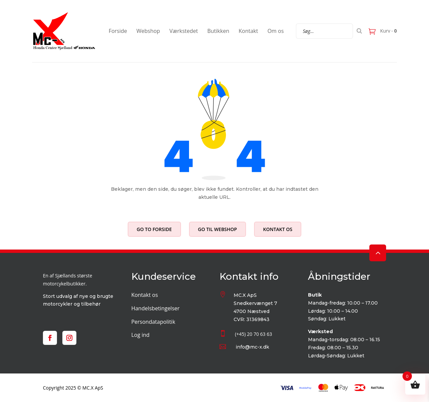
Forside (118, 31)
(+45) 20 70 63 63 (253, 334)
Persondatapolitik (153, 321)
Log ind (140, 335)
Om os (275, 31)
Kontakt (248, 31)
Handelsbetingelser (155, 308)
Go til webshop (217, 229)
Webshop (148, 31)
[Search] (359, 31)
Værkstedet (183, 31)
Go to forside (154, 229)
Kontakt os (277, 229)
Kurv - (388, 31)
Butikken (218, 31)
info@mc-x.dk (252, 347)
